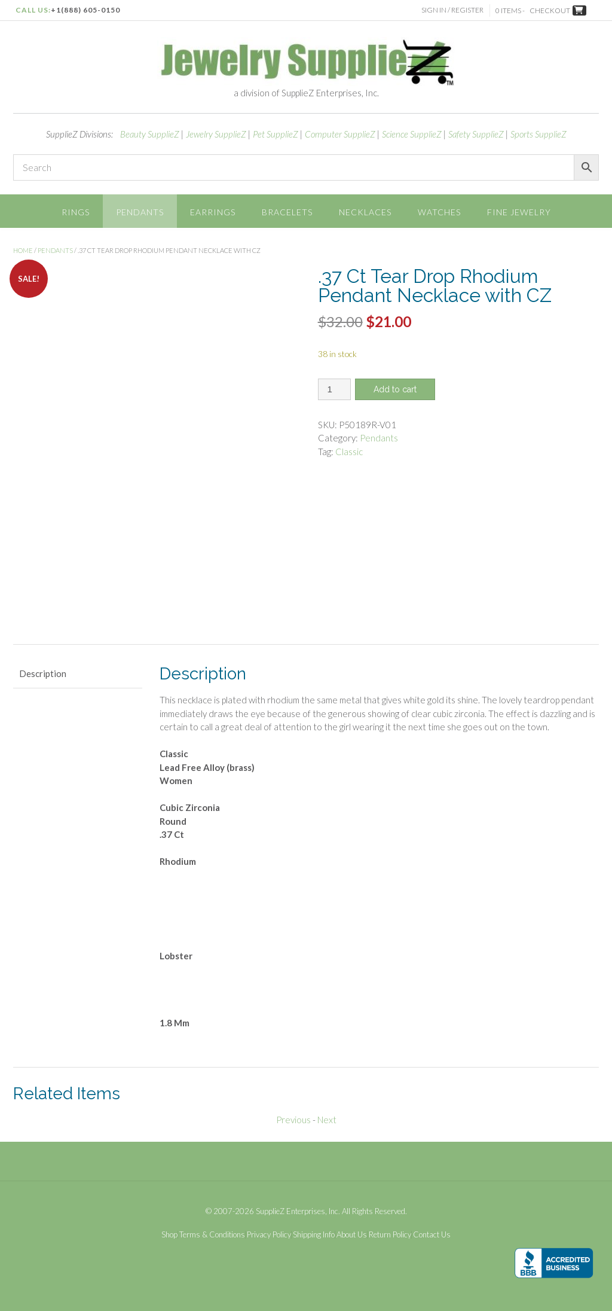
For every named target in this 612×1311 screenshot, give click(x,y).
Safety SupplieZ (476, 134)
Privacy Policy (269, 1235)
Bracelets (287, 212)
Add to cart (395, 389)
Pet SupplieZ (275, 134)
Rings (76, 212)
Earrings (212, 212)
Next (326, 1119)
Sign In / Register (452, 9)
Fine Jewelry (519, 212)
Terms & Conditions (212, 1235)
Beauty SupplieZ (149, 134)
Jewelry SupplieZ (216, 134)
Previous (293, 1119)
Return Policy (390, 1235)
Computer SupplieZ (340, 134)
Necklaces (365, 212)
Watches (439, 212)
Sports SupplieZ (538, 134)
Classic (349, 451)
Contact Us (432, 1235)
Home (23, 250)
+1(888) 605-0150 (85, 9)
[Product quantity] (334, 389)
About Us (351, 1235)
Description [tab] (42, 673)
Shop (169, 1235)
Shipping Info (314, 1235)
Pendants (140, 212)
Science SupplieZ (412, 134)
